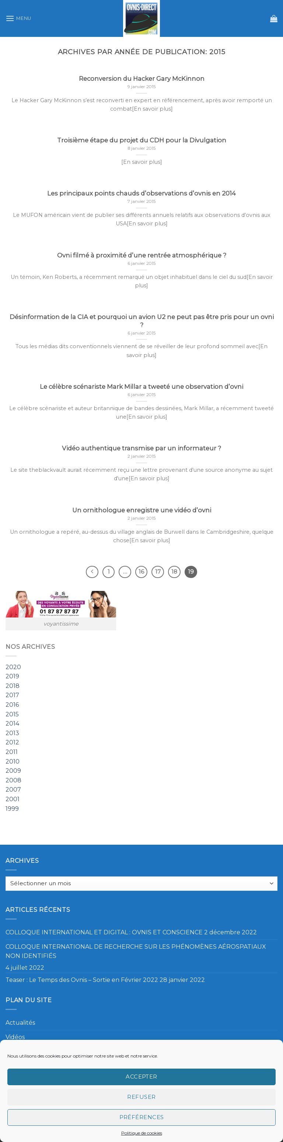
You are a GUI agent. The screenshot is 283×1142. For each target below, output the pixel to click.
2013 (12, 733)
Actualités (20, 1022)
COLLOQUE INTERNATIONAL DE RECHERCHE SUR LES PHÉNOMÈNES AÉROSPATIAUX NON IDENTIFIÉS (136, 951)
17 (158, 571)
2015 (12, 714)
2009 (13, 771)
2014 (12, 723)
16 (141, 571)
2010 (13, 761)
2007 (13, 789)
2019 (12, 676)
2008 (13, 780)
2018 (13, 685)
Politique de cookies (141, 1133)
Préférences (141, 1117)
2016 (12, 704)
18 (174, 571)
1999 (12, 808)
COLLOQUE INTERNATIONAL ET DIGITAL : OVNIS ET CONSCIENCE (104, 932)
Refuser (141, 1096)
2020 (13, 667)
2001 (13, 799)
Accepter (141, 1076)
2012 (12, 742)
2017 (12, 695)
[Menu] (18, 18)
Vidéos (15, 1037)
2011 (12, 751)
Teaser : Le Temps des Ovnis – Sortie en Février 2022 (82, 979)
